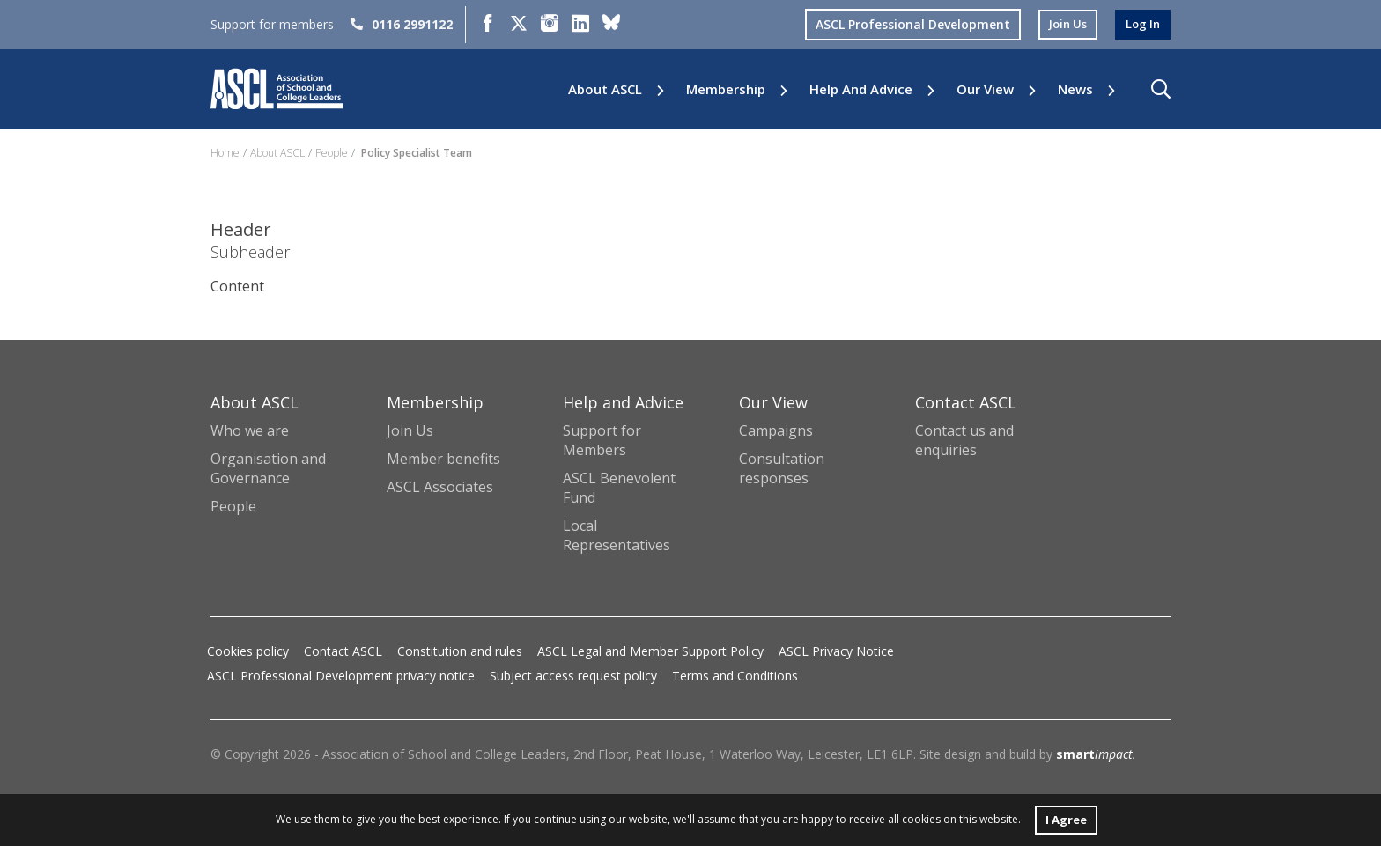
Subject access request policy (573, 675)
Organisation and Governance (268, 468)
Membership (725, 89)
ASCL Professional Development (906, 24)
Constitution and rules (459, 651)
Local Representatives (616, 535)
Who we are (249, 430)
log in (1141, 24)
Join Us (410, 430)
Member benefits (443, 458)
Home (225, 152)
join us (1063, 24)
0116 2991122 (402, 24)
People (331, 152)
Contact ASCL (343, 651)
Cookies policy (248, 651)
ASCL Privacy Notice (836, 651)
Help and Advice (860, 89)
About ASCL (605, 89)
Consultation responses (781, 468)
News (1075, 89)
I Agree (1066, 818)
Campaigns (776, 430)
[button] (1161, 89)
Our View (985, 89)
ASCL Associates (440, 487)
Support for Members (602, 440)
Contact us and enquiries (964, 440)
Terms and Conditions (735, 675)
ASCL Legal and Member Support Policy (650, 651)
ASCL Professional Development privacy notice (341, 675)
